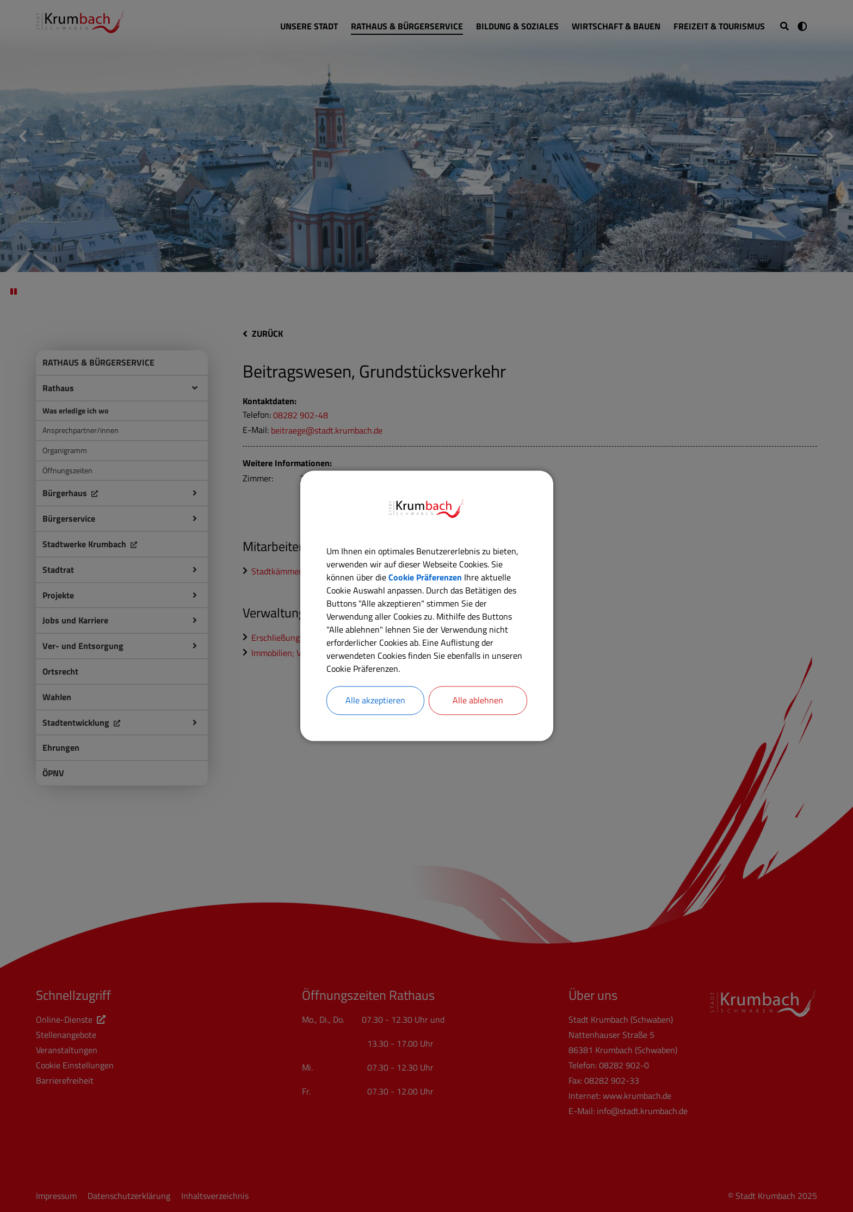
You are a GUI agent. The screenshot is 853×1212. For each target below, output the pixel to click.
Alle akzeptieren (375, 700)
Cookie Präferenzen (425, 577)
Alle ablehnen (478, 700)
